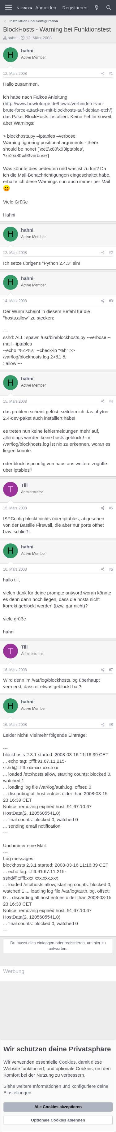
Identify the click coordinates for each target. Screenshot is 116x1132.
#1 (111, 73)
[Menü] (8, 7)
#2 (111, 253)
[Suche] (109, 7)
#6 (111, 569)
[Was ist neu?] (96, 7)
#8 (111, 725)
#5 (111, 508)
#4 (111, 401)
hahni (13, 38)
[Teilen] (103, 73)
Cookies (67, 1062)
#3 (111, 301)
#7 (111, 670)
